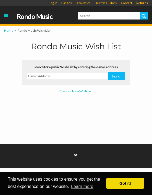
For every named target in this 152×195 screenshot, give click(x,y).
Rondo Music (35, 17)
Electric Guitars (106, 3)
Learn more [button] (82, 186)
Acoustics (83, 3)
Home (8, 30)
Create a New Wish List (76, 91)
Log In (53, 3)
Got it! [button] (125, 183)
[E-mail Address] (67, 76)
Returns (142, 3)
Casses (66, 3)
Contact (126, 3)
